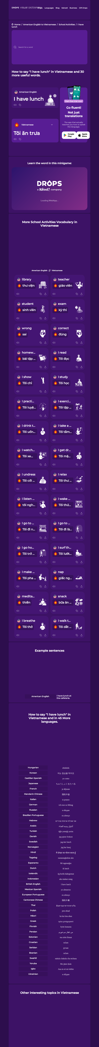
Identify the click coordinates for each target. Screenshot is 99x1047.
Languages (49, 8)
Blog (57, 8)
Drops (40, 8)
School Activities (67, 24)
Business (73, 8)
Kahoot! (65, 8)
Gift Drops (83, 8)
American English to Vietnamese (39, 24)
